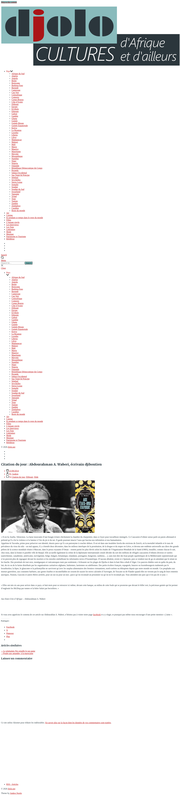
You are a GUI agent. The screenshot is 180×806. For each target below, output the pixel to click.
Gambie (15, 116)
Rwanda (15, 170)
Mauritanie (16, 151)
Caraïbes (15, 208)
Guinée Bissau (18, 123)
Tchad (14, 196)
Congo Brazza (17, 99)
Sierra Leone (17, 182)
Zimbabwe (16, 206)
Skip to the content (9, 2)
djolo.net (11, 447)
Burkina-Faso (17, 85)
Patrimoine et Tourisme (16, 236)
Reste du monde (18, 210)
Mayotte (15, 154)
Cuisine (9, 215)
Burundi (15, 88)
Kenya (14, 128)
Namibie (15, 159)
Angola (15, 78)
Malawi (15, 142)
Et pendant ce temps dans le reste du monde (24, 218)
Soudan (15, 187)
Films (8, 220)
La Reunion (16, 130)
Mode (8, 232)
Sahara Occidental (19, 173)
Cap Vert (15, 92)
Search (28, 263)
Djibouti (15, 104)
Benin (14, 81)
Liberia (15, 135)
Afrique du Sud (18, 74)
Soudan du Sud (18, 189)
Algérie (15, 76)
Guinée (15, 121)
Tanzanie (15, 194)
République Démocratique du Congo (27, 168)
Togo (14, 199)
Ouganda (15, 166)
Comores (15, 97)
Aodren (15, 474)
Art (7, 213)
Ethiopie (15, 111)
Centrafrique (17, 95)
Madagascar (17, 140)
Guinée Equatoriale (20, 125)
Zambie (15, 203)
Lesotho (15, 133)
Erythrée (15, 109)
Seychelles (16, 180)
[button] (90, 260)
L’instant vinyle (12, 222)
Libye (14, 137)
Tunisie (15, 201)
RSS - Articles (12, 784)
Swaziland (16, 192)
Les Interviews (12, 225)
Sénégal (15, 177)
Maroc (14, 147)
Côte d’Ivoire (17, 102)
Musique (10, 234)
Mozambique (17, 156)
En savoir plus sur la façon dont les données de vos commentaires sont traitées (78, 723)
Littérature (10, 229)
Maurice (15, 149)
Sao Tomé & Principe (21, 175)
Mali (13, 144)
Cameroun (16, 90)
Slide (36, 477)
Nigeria (15, 163)
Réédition (10, 239)
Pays (8, 71)
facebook (97, 614)
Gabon (14, 114)
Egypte (14, 107)
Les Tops (10, 227)
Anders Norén (16, 793)
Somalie (15, 184)
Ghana (14, 118)
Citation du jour (18, 477)
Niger (14, 161)
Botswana (16, 83)
